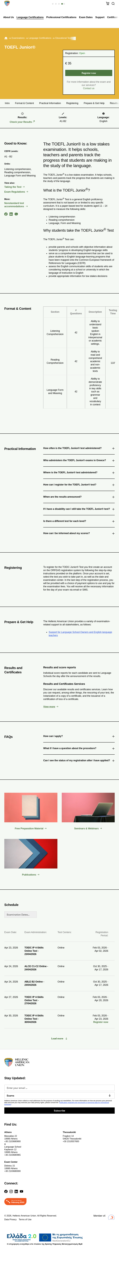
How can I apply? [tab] (79, 737)
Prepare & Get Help (94, 103)
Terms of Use (25, 1219)
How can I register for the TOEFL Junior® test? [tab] (79, 485)
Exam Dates (86, 17)
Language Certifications (29, 17)
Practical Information (50, 103)
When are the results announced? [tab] (79, 497)
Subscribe (59, 1110)
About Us (8, 17)
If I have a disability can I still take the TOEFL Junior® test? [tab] (79, 509)
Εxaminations (18, 38)
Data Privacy (10, 1219)
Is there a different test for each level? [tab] (79, 522)
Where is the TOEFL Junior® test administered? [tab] (79, 473)
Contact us (88, 88)
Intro (7, 103)
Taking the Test (12, 187)
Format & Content (24, 103)
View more (49, 706)
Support (100, 17)
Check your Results (21, 122)
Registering (72, 103)
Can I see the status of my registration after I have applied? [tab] (79, 761)
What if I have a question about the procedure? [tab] (79, 749)
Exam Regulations (14, 191)
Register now (89, 73)
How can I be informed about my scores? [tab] (79, 534)
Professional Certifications (61, 17)
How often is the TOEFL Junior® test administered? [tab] (79, 449)
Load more (57, 1038)
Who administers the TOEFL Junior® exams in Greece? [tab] (79, 461)
